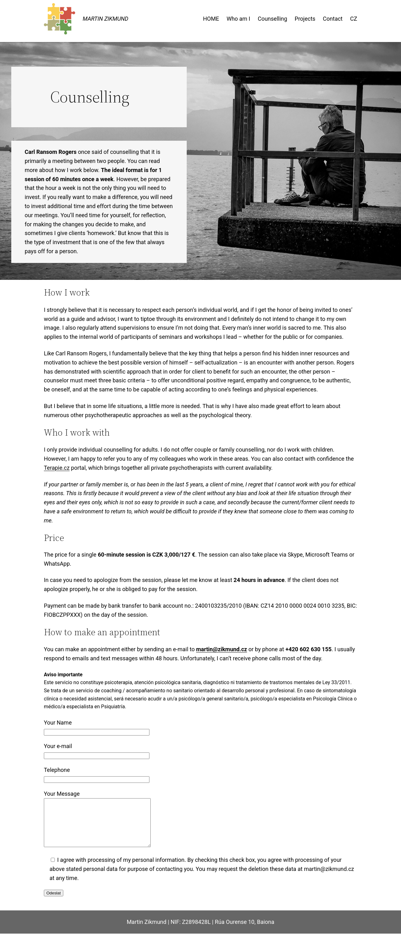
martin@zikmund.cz (221, 649)
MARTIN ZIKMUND (105, 18)
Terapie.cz (57, 467)
